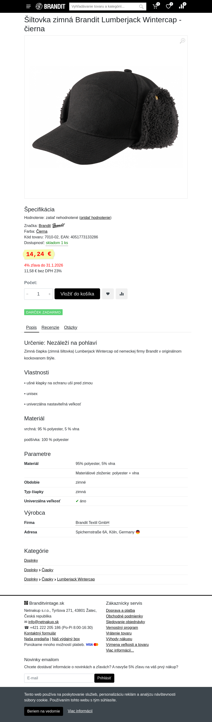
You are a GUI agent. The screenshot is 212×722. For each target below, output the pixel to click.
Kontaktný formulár (40, 633)
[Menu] (28, 6)
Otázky (70, 327)
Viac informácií (80, 711)
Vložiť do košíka (77, 293)
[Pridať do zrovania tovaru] (122, 293)
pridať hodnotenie (95, 218)
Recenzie (50, 327)
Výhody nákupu (119, 639)
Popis (31, 327)
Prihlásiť (104, 678)
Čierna (41, 231)
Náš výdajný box (66, 639)
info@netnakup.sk (43, 622)
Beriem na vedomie (43, 711)
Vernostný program (122, 628)
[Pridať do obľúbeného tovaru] (108, 293)
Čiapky (47, 570)
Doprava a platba (120, 610)
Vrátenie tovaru (119, 633)
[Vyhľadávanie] (102, 6)
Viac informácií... (120, 650)
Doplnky (31, 561)
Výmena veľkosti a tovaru (127, 645)
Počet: (30, 282)
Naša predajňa (36, 639)
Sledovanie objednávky (125, 622)
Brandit (45, 226)
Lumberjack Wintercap (76, 579)
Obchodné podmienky (124, 616)
